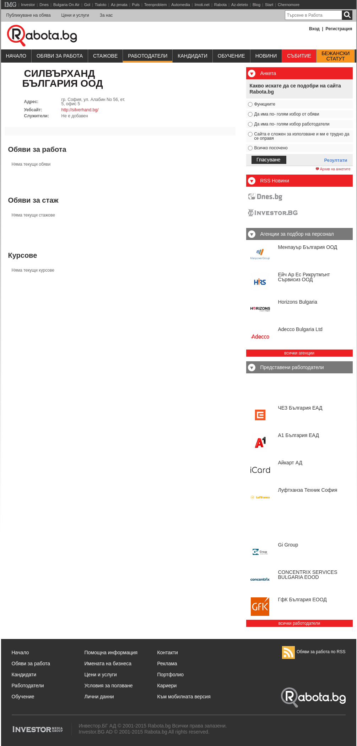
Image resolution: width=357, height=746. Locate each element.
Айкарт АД (290, 462)
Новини (266, 56)
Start (269, 4)
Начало (16, 56)
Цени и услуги (75, 15)
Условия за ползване (109, 685)
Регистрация (338, 28)
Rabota (220, 4)
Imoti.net (202, 4)
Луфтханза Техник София (307, 489)
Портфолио (170, 674)
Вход (314, 28)
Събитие (299, 56)
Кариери (167, 685)
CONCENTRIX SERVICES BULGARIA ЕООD (307, 575)
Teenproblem (155, 4)
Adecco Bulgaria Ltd (300, 329)
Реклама (167, 663)
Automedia (180, 4)
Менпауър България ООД (307, 247)
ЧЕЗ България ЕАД (300, 407)
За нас (106, 15)
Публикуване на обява (28, 15)
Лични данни (99, 696)
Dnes (44, 4)
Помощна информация (111, 652)
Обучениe (231, 56)
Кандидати (192, 56)
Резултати (335, 160)
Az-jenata (119, 4)
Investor (28, 4)
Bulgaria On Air (66, 4)
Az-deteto (239, 4)
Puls (136, 4)
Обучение (23, 696)
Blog (256, 4)
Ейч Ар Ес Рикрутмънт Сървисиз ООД (304, 277)
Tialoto (101, 4)
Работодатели (147, 56)
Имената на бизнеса (108, 663)
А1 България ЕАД (298, 435)
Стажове (105, 56)
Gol (87, 4)
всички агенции (299, 353)
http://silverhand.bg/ (80, 109)
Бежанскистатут (335, 56)
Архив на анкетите (333, 169)
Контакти (167, 652)
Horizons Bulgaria (298, 301)
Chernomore (288, 4)
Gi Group (288, 544)
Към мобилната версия (184, 696)
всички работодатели (299, 623)
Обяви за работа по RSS (314, 652)
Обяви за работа (60, 56)
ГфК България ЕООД (302, 599)
